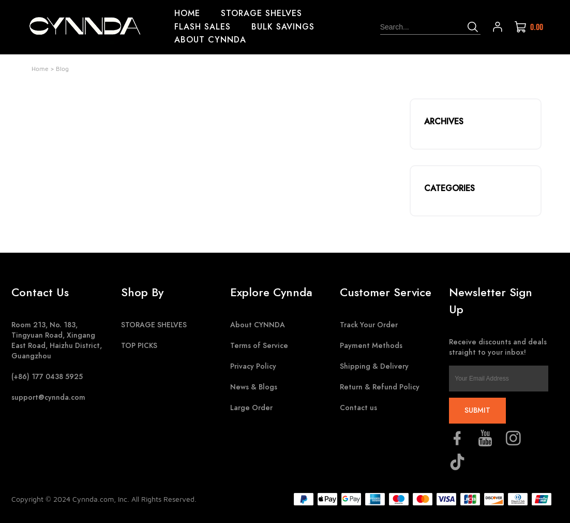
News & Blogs (253, 387)
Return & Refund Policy (379, 387)
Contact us (358, 408)
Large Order (251, 408)
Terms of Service (259, 346)
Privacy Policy (253, 366)
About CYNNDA (257, 325)
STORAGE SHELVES (154, 325)
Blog (62, 68)
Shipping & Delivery (374, 366)
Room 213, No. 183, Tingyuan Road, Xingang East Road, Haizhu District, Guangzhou (56, 340)
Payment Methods (371, 346)
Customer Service (385, 292)
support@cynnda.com (48, 397)
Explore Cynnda (271, 292)
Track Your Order (369, 325)
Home (40, 68)
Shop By (142, 292)
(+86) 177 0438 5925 (47, 377)
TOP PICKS (139, 346)
